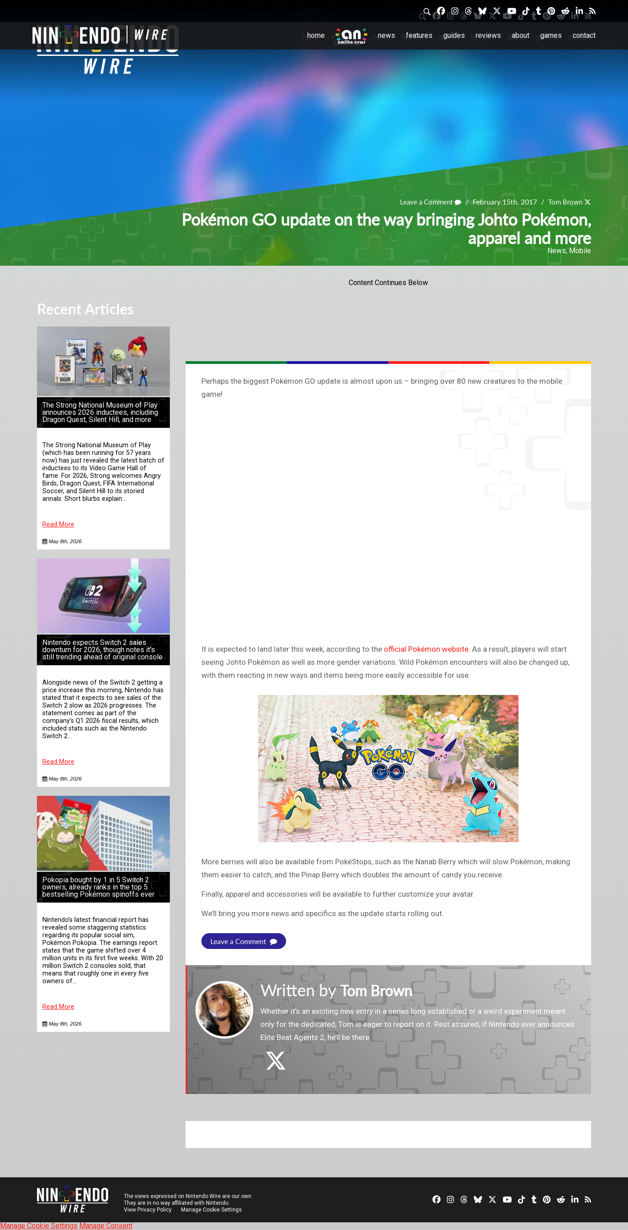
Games (551, 35)
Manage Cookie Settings (212, 1210)
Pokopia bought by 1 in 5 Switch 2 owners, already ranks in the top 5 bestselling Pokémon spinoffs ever (98, 887)
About (520, 35)
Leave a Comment (426, 201)
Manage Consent (105, 1225)
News (386, 35)
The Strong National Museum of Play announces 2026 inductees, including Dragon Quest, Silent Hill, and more (100, 412)
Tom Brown (564, 201)
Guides (454, 35)
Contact (584, 35)
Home (316, 35)
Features (419, 35)
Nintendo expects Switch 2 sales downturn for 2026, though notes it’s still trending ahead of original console (102, 649)
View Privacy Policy (148, 1210)
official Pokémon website (426, 649)
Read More (58, 524)
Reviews (488, 35)
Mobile (580, 250)
